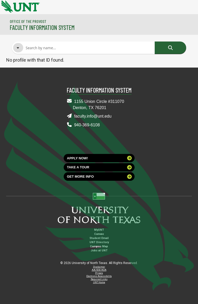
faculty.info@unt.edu (92, 116)
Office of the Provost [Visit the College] (28, 21)
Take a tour (99, 167)
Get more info (99, 176)
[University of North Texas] (6, 6)
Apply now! (99, 158)
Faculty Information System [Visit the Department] (42, 27)
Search (170, 47)
